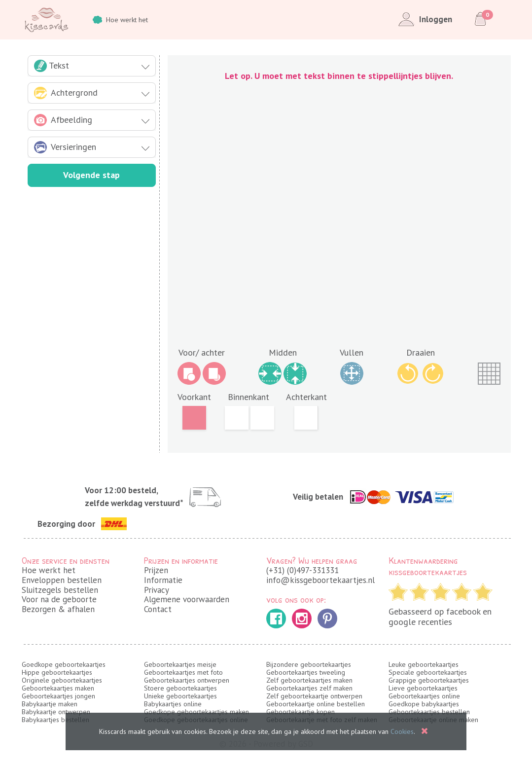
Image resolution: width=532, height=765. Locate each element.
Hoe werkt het (120, 20)
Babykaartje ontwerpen (56, 711)
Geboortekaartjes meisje (180, 664)
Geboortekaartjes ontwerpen (186, 680)
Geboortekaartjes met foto (183, 672)
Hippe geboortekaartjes (57, 672)
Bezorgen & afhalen (58, 609)
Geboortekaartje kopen (300, 711)
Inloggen (423, 20)
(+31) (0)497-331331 (302, 570)
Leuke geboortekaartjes (424, 664)
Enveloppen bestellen (62, 580)
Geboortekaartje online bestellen (315, 703)
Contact (158, 609)
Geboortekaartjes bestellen (429, 711)
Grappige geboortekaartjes (429, 680)
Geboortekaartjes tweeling (305, 672)
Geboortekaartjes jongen (58, 696)
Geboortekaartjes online (424, 696)
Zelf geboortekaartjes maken (309, 680)
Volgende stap (91, 175)
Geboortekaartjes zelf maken (309, 688)
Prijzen (156, 570)
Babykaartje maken (49, 703)
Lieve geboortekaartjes (423, 688)
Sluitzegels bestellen (60, 589)
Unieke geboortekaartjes (180, 696)
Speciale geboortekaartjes (428, 672)
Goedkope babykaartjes (424, 703)
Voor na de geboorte (59, 599)
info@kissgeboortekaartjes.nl (320, 580)
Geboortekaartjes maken (58, 688)
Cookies (402, 731)
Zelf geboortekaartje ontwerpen (314, 696)
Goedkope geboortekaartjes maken (196, 711)
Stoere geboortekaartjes (180, 688)
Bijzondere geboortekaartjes (308, 664)
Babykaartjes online (173, 703)
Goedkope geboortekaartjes (64, 664)
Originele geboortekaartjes (62, 680)
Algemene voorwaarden (186, 599)
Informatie (163, 580)
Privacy (156, 589)
